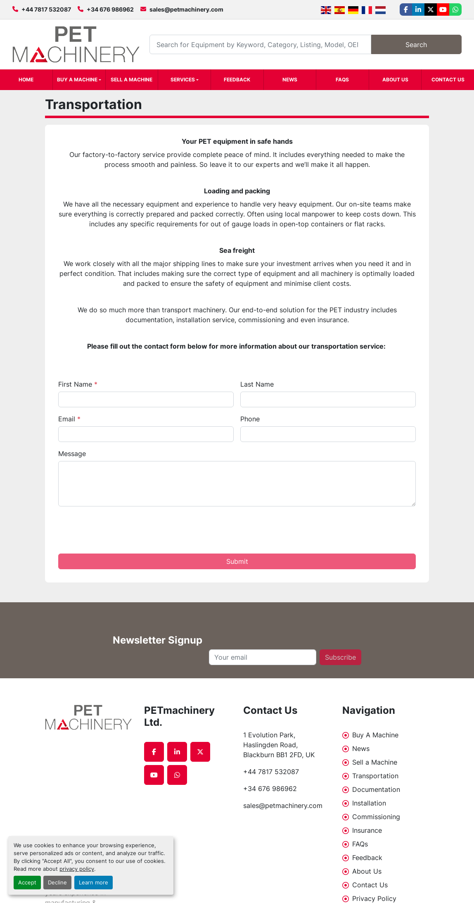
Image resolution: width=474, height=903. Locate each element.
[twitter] (430, 9)
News (289, 79)
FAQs (342, 79)
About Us (395, 79)
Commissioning (376, 817)
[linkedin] (418, 9)
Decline (57, 882)
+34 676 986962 (110, 9)
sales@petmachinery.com (186, 9)
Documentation (376, 789)
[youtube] (443, 9)
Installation (369, 803)
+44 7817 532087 (46, 9)
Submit (237, 561)
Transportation (375, 776)
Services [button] (183, 79)
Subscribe (340, 657)
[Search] (260, 44)
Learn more (93, 882)
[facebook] (406, 9)
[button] (79, 79)
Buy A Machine (77, 79)
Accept (27, 882)
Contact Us (448, 79)
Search (416, 44)
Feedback (237, 79)
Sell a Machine (131, 79)
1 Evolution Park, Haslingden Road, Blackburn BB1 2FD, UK (279, 745)
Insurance (367, 830)
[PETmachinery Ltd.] (88, 717)
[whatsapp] (455, 9)
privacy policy (76, 869)
